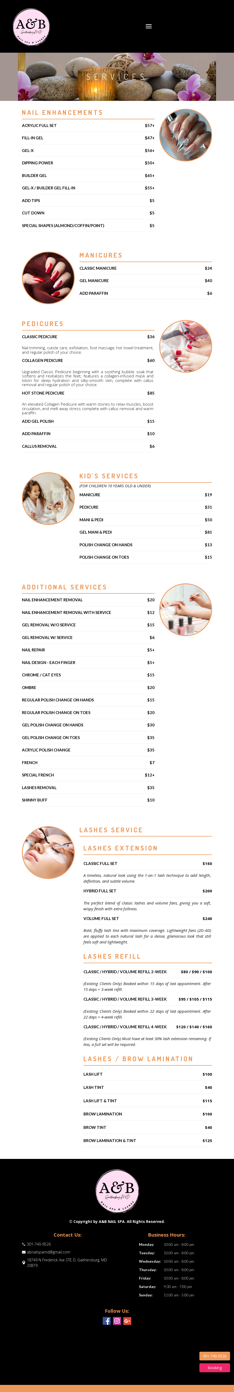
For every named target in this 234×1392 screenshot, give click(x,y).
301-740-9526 (215, 1356)
